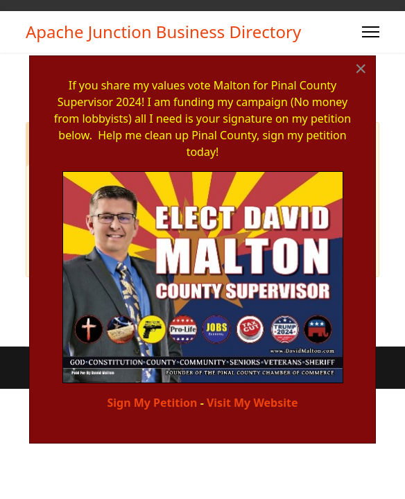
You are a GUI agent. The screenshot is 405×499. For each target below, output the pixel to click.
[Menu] (370, 32)
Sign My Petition (152, 402)
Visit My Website (252, 402)
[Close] (360, 68)
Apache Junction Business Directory (163, 32)
